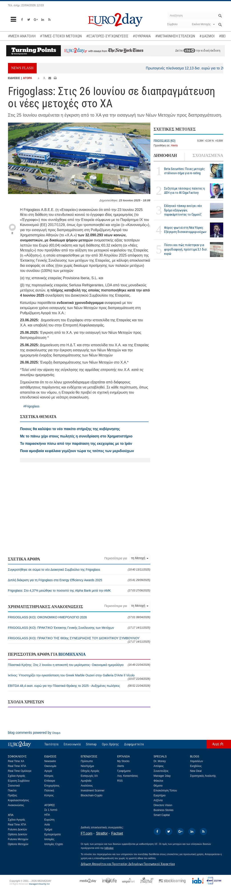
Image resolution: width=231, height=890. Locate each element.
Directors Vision (163, 805)
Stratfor (102, 833)
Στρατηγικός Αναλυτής (203, 775)
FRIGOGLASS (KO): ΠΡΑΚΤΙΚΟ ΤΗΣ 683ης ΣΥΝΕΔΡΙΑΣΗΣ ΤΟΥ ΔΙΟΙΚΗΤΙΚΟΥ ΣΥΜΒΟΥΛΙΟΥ (79, 639)
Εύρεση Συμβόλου (19, 780)
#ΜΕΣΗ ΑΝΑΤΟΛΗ (22, 36)
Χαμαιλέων (196, 761)
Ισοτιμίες (49, 839)
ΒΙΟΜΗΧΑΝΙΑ (72, 654)
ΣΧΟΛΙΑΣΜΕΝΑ (208, 155)
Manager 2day (162, 775)
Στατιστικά (14, 785)
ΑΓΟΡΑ (27, 78)
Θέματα (158, 785)
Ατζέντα (158, 800)
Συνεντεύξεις (161, 771)
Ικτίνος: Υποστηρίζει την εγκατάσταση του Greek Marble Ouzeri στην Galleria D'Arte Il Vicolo (79, 677)
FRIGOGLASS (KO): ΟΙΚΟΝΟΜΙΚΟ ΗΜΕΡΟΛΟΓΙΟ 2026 (79, 617)
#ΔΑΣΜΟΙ (207, 36)
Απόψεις (159, 766)
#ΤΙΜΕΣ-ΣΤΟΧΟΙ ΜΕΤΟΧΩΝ (61, 36)
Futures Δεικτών (17, 829)
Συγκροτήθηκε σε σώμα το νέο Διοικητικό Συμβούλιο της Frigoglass (79, 569)
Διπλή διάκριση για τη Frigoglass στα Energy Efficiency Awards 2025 (79, 580)
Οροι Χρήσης (110, 744)
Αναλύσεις (87, 785)
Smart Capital (162, 815)
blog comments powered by (34, 732)
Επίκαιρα (49, 780)
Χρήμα (48, 829)
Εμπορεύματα (52, 834)
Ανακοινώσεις (16, 805)
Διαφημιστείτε (134, 744)
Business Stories (163, 810)
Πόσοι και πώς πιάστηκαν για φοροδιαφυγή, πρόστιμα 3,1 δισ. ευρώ (185, 249)
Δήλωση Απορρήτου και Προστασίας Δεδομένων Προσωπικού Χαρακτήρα (128, 864)
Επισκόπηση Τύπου (165, 790)
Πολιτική (49, 790)
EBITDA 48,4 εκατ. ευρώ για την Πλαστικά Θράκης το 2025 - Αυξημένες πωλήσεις (79, 686)
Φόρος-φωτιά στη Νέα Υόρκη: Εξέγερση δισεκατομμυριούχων (185, 230)
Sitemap (91, 744)
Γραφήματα (124, 771)
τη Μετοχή (139, 558)
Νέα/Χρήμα (87, 766)
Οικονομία (50, 766)
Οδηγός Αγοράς (90, 771)
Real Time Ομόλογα (19, 771)
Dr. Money (160, 761)
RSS (120, 780)
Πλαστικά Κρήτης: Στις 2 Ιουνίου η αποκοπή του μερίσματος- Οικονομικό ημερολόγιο (79, 665)
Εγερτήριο (160, 795)
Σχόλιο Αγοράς (16, 775)
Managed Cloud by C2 (39, 884)
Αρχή (215, 744)
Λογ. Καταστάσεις (127, 775)
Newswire (50, 761)
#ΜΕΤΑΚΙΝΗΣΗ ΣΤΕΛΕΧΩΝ (175, 36)
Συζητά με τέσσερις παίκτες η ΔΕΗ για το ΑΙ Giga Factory (184, 190)
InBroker (109, 848)
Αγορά (48, 771)
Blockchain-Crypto (91, 795)
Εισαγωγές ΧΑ (89, 775)
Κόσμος (49, 775)
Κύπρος (49, 795)
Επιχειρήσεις (52, 785)
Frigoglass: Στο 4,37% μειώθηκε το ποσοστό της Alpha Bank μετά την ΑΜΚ (79, 590)
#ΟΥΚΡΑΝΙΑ (142, 36)
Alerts (174, 145)
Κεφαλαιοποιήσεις (18, 800)
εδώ (189, 51)
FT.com (86, 833)
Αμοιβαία (86, 780)
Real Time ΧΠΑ (17, 766)
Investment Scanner (93, 790)
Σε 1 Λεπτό (51, 809)
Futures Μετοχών (18, 839)
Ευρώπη (49, 819)
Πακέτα (12, 790)
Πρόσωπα (87, 761)
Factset (117, 833)
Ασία (47, 824)
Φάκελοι (158, 780)
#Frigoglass (31, 406)
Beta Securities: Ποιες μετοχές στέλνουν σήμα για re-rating (184, 171)
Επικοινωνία (72, 744)
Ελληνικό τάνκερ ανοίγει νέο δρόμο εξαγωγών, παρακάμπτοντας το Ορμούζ (183, 210)
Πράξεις (12, 795)
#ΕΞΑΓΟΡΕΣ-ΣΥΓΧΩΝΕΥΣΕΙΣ (107, 36)
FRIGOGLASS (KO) (164, 141)
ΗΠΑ (47, 814)
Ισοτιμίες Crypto (53, 844)
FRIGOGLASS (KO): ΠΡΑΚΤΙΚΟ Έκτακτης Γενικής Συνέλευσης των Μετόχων (79, 627)
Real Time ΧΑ (16, 761)
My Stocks (123, 761)
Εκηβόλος (196, 766)
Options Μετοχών (18, 844)
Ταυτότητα (51, 744)
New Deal (196, 771)
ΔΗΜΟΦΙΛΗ (165, 155)
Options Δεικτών (17, 834)
